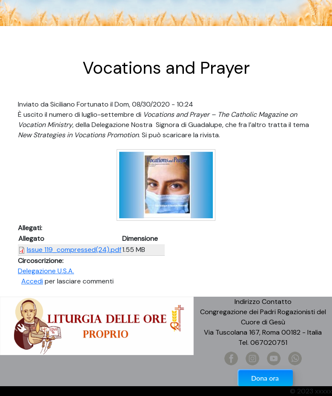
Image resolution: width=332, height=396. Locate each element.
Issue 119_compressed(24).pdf (74, 249)
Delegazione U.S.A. (46, 270)
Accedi (32, 281)
